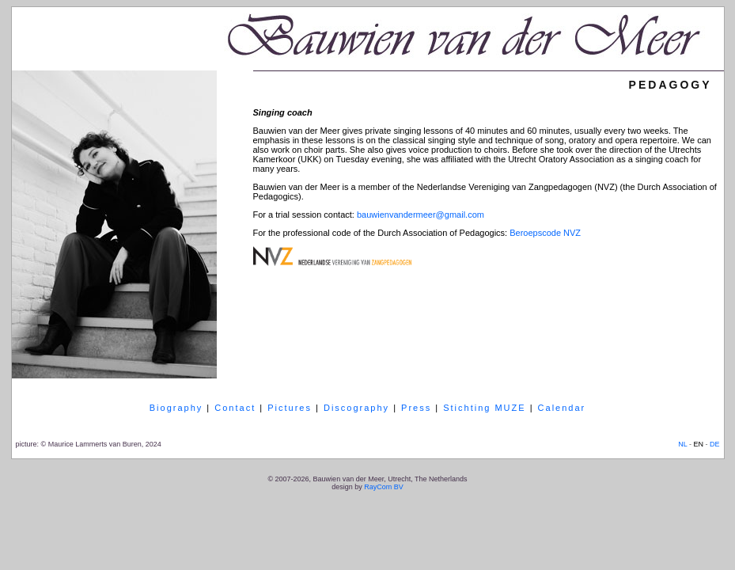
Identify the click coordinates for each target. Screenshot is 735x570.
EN (698, 444)
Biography (176, 407)
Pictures (289, 407)
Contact (235, 407)
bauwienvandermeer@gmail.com (420, 214)
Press (416, 407)
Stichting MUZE (484, 407)
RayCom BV (383, 487)
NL (682, 444)
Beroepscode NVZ (545, 233)
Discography (356, 407)
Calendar (562, 407)
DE (715, 444)
